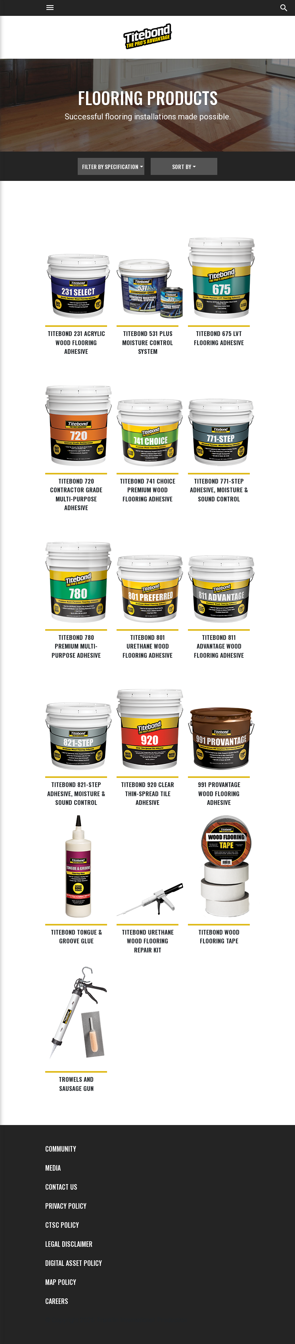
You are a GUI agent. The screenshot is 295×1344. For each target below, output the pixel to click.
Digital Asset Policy (73, 1263)
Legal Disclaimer (68, 1244)
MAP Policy (60, 1282)
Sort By (181, 166)
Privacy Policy (65, 1206)
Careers (56, 1301)
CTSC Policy (62, 1225)
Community (60, 1149)
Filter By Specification (110, 166)
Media (53, 1168)
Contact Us (61, 1187)
